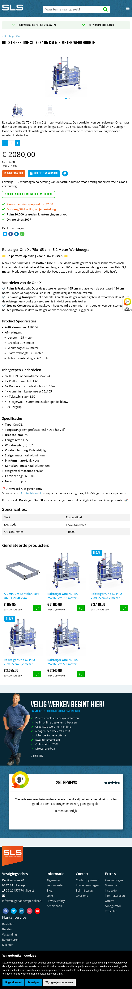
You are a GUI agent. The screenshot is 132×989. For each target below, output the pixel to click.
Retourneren (10, 939)
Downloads (112, 885)
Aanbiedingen (114, 880)
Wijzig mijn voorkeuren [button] (59, 982)
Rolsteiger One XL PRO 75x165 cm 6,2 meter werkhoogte (19, 662)
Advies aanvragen (87, 885)
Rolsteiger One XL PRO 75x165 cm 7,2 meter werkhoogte (63, 596)
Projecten (111, 911)
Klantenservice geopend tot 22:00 (29, 204)
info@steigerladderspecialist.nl (22, 901)
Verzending (9, 934)
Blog (50, 890)
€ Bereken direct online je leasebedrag (29, 194)
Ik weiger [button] (33, 982)
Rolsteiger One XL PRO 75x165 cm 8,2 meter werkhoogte (106, 596)
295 (59, 783)
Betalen (7, 929)
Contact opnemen (87, 880)
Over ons (37, 756)
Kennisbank (54, 906)
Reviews (70, 782)
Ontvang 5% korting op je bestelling (31, 209)
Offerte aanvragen (44, 173)
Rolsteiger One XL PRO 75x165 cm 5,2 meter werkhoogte (63, 662)
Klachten (7, 945)
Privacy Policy (56, 901)
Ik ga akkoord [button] (13, 982)
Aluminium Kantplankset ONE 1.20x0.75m (21, 596)
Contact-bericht (31, 493)
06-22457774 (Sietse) (20, 890)
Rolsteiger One (12, 36)
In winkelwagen (13, 173)
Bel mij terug (84, 890)
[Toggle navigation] (128, 8)
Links (50, 895)
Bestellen (8, 924)
